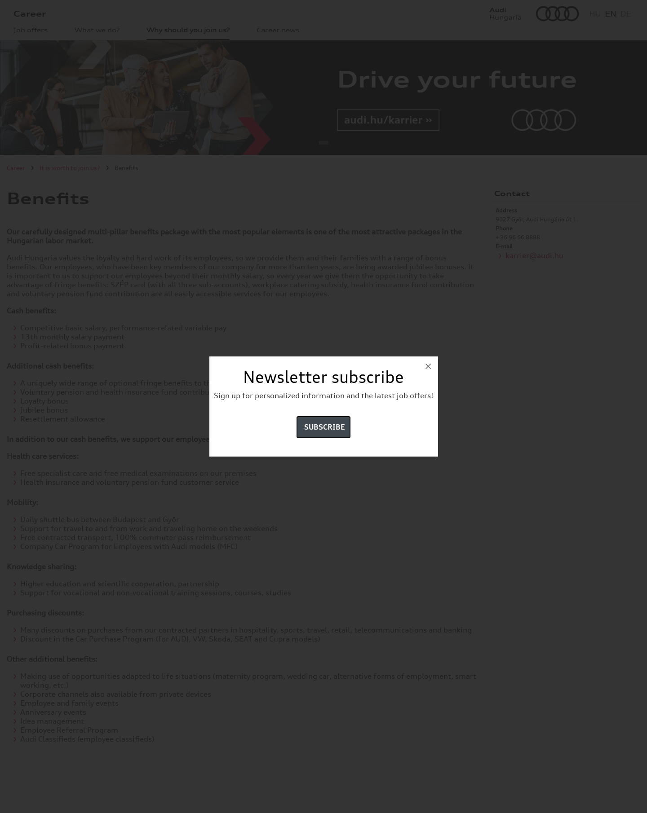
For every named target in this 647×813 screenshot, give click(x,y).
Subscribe (324, 426)
